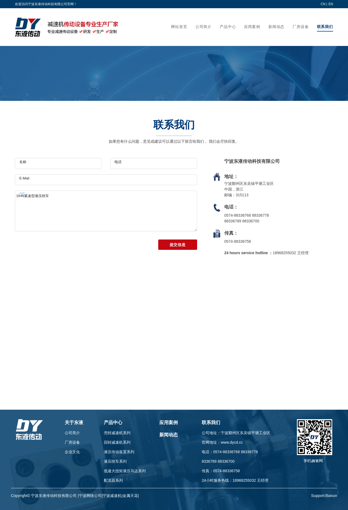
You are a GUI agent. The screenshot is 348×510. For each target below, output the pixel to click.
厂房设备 (72, 442)
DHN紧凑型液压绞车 (106, 211)
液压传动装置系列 (119, 452)
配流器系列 (113, 480)
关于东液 (74, 422)
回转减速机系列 (117, 442)
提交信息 (178, 244)
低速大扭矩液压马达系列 (125, 471)
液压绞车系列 (115, 461)
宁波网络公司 (90, 495)
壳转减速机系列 (117, 433)
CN (323, 4)
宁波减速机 (112, 495)
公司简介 (72, 433)
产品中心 (113, 422)
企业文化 (72, 452)
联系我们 (211, 422)
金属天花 (130, 495)
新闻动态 (168, 434)
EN (330, 4)
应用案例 (168, 422)
